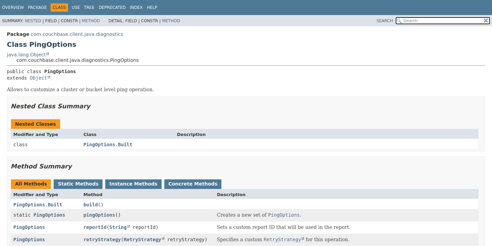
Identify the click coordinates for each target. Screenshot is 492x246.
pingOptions (99, 215)
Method (91, 20)
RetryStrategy (142, 239)
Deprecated (112, 7)
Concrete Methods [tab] (193, 184)
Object (38, 78)
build (90, 204)
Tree (89, 7)
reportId (94, 227)
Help (152, 7)
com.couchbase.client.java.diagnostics (77, 34)
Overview (13, 7)
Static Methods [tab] (78, 184)
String (118, 227)
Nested (33, 20)
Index (136, 7)
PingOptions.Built (107, 144)
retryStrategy (102, 239)
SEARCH (385, 20)
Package (37, 7)
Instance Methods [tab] (133, 184)
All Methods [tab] (31, 184)
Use (76, 7)
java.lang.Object (26, 54)
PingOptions (49, 215)
